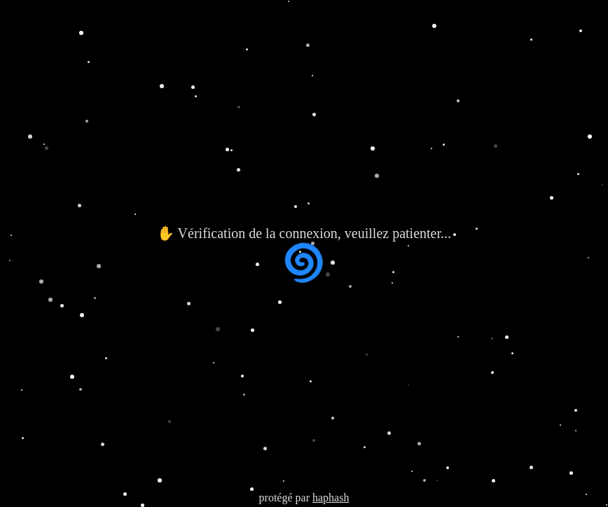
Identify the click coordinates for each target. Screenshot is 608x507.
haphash (330, 497)
